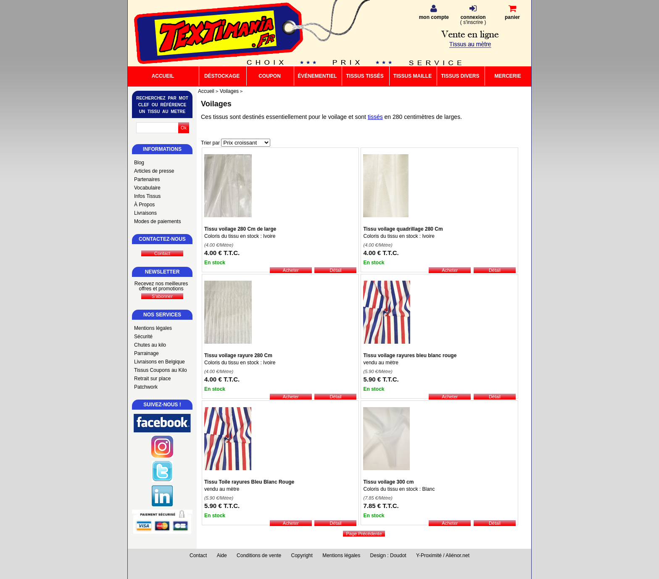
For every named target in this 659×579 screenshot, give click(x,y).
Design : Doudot (388, 555)
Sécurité (143, 337)
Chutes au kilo (150, 345)
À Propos (144, 205)
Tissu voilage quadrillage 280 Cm (403, 229)
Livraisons (145, 213)
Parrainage (146, 353)
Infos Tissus (147, 196)
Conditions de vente (259, 555)
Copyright (302, 555)
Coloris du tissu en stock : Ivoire (239, 236)
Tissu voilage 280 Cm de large (240, 229)
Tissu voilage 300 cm (388, 481)
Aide (222, 555)
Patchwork (146, 387)
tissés (375, 116)
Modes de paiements (157, 221)
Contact (198, 555)
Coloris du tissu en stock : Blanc (399, 489)
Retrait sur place (152, 379)
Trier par (210, 143)
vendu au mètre (380, 362)
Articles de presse (154, 171)
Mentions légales (153, 328)
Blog (139, 163)
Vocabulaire (147, 188)
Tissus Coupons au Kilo (160, 370)
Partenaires (147, 179)
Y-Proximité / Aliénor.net (442, 555)
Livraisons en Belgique (159, 362)
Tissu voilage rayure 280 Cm (238, 355)
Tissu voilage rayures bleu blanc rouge (409, 355)
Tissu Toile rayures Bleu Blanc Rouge (249, 481)
